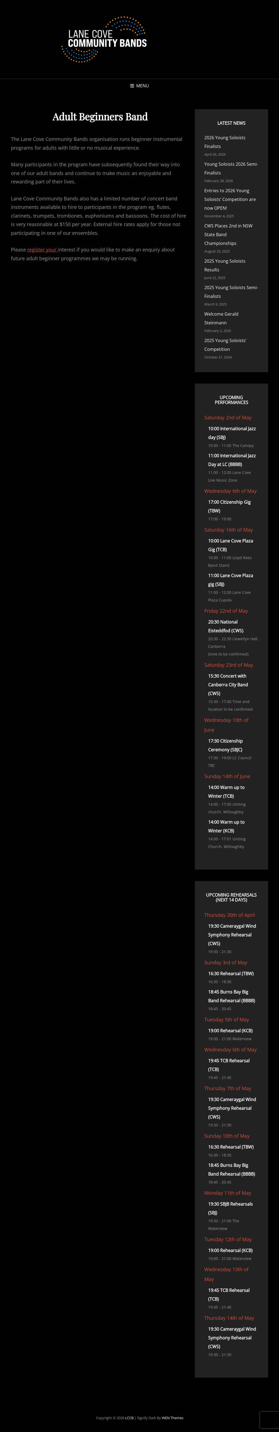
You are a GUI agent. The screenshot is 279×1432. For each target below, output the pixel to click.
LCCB (129, 1417)
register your (42, 249)
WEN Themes (172, 1417)
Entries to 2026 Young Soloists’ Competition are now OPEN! (230, 199)
